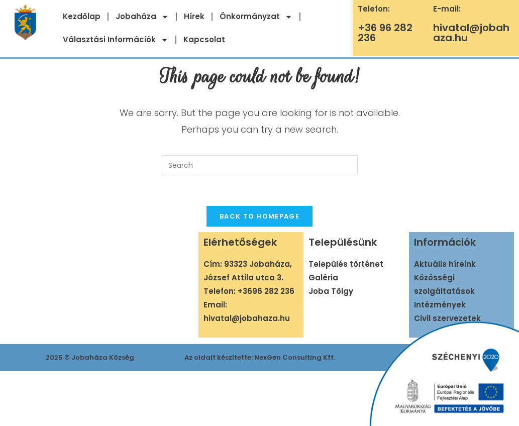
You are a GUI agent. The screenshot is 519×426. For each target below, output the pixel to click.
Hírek (194, 16)
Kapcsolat (204, 39)
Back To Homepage (259, 216)
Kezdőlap (81, 16)
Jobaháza (142, 17)
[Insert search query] (260, 165)
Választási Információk (115, 40)
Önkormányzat (256, 17)
